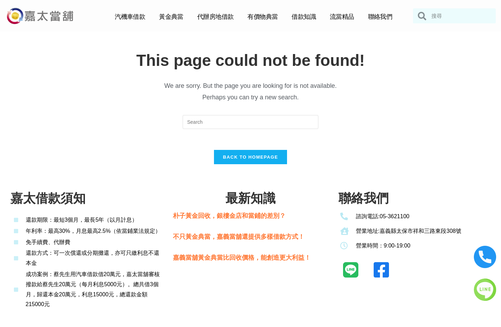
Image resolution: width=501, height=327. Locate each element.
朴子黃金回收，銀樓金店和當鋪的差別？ (229, 215)
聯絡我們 (380, 16)
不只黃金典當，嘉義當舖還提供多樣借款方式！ (238, 236)
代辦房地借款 (215, 16)
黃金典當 (171, 16)
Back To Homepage (250, 157)
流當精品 (342, 16)
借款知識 (304, 16)
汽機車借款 (130, 16)
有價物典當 (262, 16)
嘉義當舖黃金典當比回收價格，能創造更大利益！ (242, 257)
